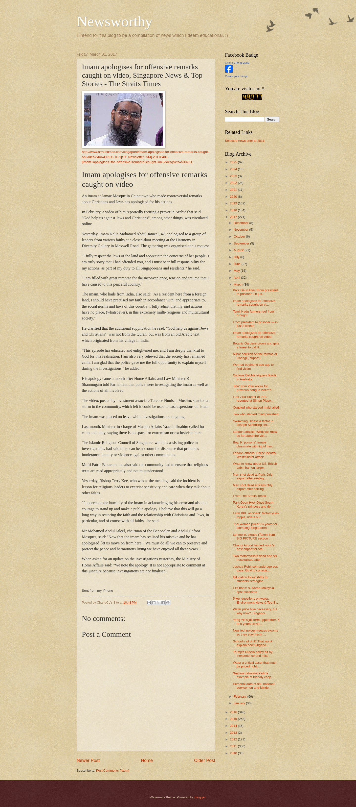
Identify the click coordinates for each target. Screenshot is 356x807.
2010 (234, 753)
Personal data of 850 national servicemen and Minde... (253, 685)
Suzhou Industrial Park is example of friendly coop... (253, 675)
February (240, 696)
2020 (234, 196)
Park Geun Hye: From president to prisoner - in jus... (255, 292)
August (239, 250)
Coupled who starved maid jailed (256, 407)
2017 (234, 217)
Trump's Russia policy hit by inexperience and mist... (252, 654)
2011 (234, 746)
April (237, 277)
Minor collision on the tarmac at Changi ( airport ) (255, 356)
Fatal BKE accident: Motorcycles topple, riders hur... (256, 515)
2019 (234, 203)
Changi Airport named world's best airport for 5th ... (253, 547)
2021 (234, 190)
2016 (234, 712)
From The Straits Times (249, 496)
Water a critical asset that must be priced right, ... (254, 664)
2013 (234, 732)
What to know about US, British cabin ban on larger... (255, 465)
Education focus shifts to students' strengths (250, 579)
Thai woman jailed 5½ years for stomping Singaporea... (255, 526)
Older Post (204, 760)
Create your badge (236, 76)
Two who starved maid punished (255, 414)
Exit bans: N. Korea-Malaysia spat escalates (253, 589)
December (241, 223)
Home (147, 760)
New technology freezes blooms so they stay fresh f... (255, 632)
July (237, 257)
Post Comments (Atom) (112, 770)
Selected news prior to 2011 (245, 141)
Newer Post (88, 760)
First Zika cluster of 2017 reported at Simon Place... (253, 398)
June (238, 264)
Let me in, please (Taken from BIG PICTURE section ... (254, 536)
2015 (234, 719)
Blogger (200, 797)
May (237, 270)
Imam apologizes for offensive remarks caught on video (254, 334)
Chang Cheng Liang (237, 62)
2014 (234, 726)
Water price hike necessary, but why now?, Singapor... (255, 611)
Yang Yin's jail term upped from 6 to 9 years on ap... (256, 621)
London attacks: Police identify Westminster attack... (254, 455)
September (242, 243)
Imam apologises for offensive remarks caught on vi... (254, 302)
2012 (234, 739)
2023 (234, 176)
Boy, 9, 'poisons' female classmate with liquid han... (254, 444)
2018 (234, 210)
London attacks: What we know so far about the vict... (255, 433)
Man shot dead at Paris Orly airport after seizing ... (252, 476)
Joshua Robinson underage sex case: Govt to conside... (255, 568)
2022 (234, 183)
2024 (234, 169)
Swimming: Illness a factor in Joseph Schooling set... (253, 423)
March (238, 284)
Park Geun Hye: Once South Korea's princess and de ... (253, 504)
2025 (234, 162)
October (240, 236)
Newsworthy (115, 21)
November (241, 229)
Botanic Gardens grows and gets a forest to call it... (256, 345)
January (240, 703)
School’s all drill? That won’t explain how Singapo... (252, 643)
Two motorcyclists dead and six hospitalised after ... (255, 558)
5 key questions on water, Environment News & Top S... (255, 600)
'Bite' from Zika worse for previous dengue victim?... (253, 388)
